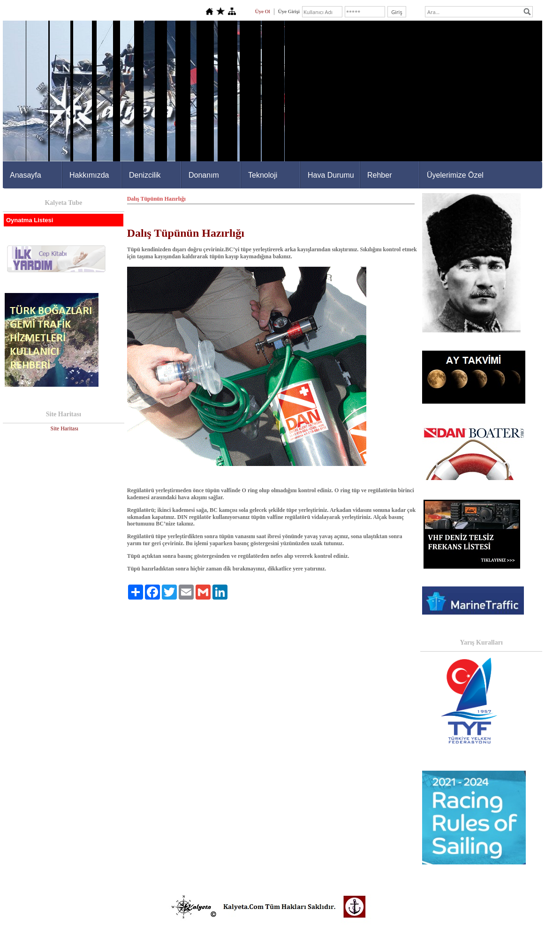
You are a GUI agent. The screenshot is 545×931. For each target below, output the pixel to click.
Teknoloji (262, 175)
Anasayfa (25, 175)
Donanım (204, 175)
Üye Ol (262, 11)
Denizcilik (145, 175)
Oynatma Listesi (29, 220)
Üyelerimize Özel (455, 175)
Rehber (379, 175)
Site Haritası (64, 428)
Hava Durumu (331, 175)
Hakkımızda (89, 175)
